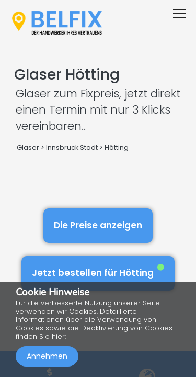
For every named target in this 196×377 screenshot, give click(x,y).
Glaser (28, 147)
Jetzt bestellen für (98, 271)
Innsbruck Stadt (72, 147)
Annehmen (47, 356)
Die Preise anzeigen (98, 225)
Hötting (117, 147)
